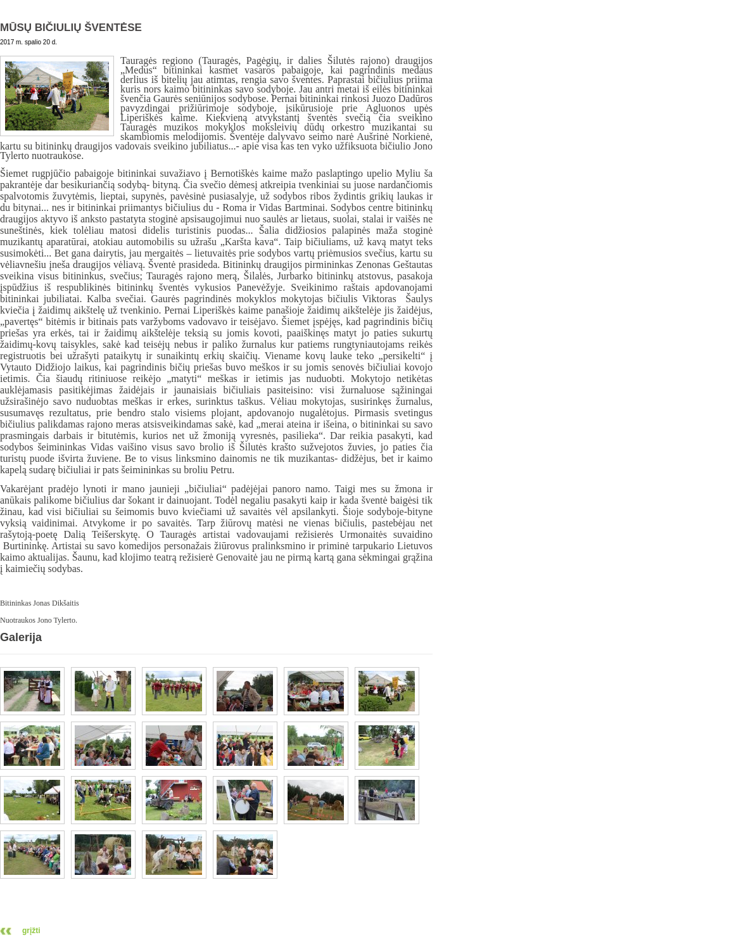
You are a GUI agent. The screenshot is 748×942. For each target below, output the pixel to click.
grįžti (31, 930)
